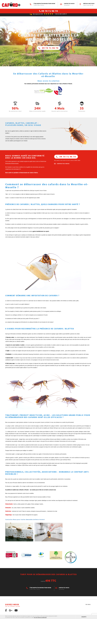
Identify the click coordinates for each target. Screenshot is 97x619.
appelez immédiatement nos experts (40, 233)
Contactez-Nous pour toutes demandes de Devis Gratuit (25, 521)
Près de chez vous (86, 4)
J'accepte (83, 616)
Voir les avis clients (61, 15)
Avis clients (88, 606)
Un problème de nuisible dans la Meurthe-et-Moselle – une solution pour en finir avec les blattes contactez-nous (30, 491)
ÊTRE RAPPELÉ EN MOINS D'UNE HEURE (42, 4)
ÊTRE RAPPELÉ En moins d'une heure (48, 54)
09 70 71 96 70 (48, 49)
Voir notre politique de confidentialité (40, 617)
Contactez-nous (67, 4)
